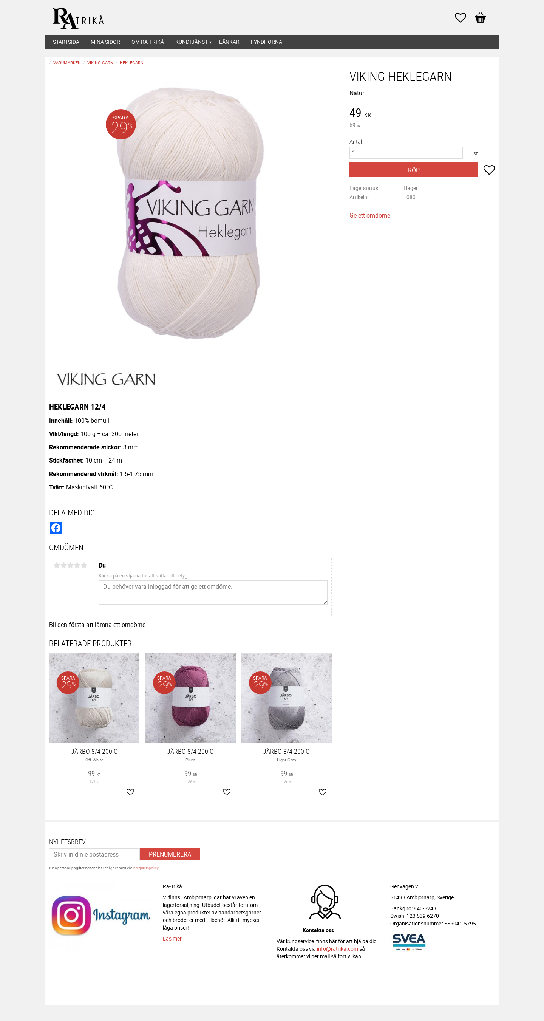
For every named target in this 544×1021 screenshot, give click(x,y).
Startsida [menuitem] (66, 41)
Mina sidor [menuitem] (105, 41)
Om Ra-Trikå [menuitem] (147, 41)
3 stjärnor (70, 565)
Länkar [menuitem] (229, 41)
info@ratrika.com (337, 948)
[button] (464, 17)
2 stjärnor (63, 565)
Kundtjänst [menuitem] (191, 41)
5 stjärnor (83, 565)
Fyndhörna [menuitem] (266, 41)
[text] (422, 114)
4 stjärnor (77, 565)
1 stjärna (56, 565)
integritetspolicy (145, 868)
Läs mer (172, 938)
